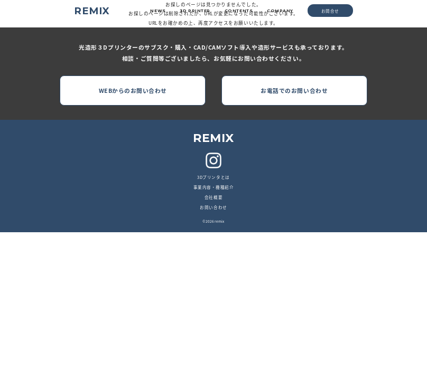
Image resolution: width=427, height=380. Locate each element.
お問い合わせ (213, 207)
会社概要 (213, 197)
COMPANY (280, 10)
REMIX (92, 11)
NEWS (157, 10)
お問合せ (330, 11)
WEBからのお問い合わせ (133, 90)
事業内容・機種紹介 (213, 187)
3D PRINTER (195, 10)
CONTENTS (239, 10)
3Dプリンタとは (213, 177)
